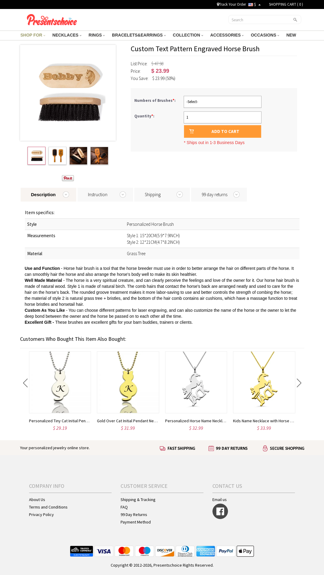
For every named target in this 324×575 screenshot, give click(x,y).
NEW (291, 35)
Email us (219, 499)
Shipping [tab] (153, 194)
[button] (25, 383)
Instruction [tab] (97, 194)
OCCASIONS (265, 35)
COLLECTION (188, 35)
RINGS (97, 35)
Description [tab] (43, 194)
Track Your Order (231, 4)
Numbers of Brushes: (155, 100)
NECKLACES (66, 35)
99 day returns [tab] (214, 194)
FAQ (124, 507)
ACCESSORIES (227, 35)
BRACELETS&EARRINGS (138, 35)
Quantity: (144, 116)
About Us (37, 499)
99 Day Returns (134, 514)
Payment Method (136, 522)
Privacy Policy (41, 514)
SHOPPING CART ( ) (286, 4)
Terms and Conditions (48, 507)
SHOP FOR (32, 35)
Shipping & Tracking (138, 499)
